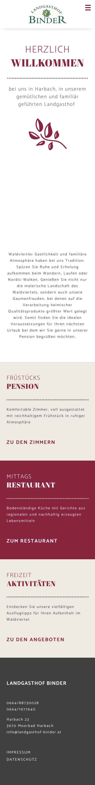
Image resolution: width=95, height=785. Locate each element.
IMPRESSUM (19, 752)
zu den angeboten (36, 640)
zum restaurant (32, 541)
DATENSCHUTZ (22, 759)
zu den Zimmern (31, 442)
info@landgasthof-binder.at (34, 732)
